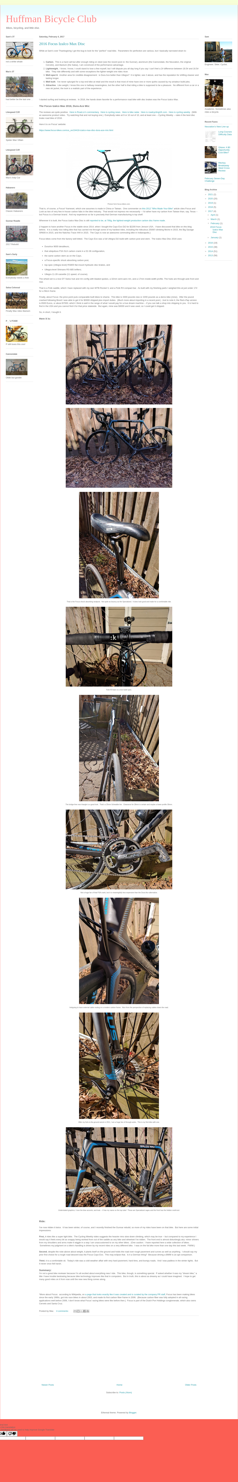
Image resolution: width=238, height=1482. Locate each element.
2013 (211, 255)
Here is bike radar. (131, 112)
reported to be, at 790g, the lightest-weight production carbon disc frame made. (128, 220)
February (215, 223)
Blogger (132, 1412)
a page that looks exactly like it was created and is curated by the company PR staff (125, 1294)
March (214, 219)
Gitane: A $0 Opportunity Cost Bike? (224, 150)
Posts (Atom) (125, 1392)
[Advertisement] (119, 1348)
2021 (211, 194)
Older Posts (190, 1385)
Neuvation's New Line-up (217, 126)
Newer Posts (48, 1385)
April (213, 215)
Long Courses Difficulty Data (225, 133)
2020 (211, 198)
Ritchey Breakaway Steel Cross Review (224, 167)
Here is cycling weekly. (180, 112)
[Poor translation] (12, 1433)
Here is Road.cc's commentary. (84, 112)
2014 (211, 251)
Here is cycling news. (111, 112)
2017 (211, 211)
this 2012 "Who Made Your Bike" (157, 208)
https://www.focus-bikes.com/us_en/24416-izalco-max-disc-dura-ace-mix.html (76, 130)
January (215, 237)
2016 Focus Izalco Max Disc (62, 44)
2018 (211, 207)
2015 (211, 247)
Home (119, 1385)
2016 (211, 243)
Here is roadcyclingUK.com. (154, 112)
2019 (211, 203)
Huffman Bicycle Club (51, 18)
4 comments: (62, 1311)
